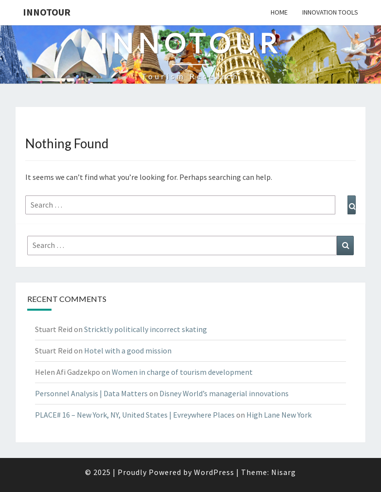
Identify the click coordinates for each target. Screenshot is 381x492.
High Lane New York (279, 415)
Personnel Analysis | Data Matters (91, 393)
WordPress (214, 472)
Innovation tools (330, 12)
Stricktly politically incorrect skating (145, 329)
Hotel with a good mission (128, 350)
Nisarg (283, 472)
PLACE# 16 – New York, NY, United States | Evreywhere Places (135, 415)
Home (279, 12)
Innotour (46, 12)
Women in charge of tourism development (182, 372)
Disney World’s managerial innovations (224, 393)
